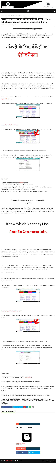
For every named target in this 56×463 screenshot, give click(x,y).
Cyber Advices (5, 24)
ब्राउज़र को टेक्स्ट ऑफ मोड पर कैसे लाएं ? (9, 125)
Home (43, 461)
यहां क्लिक (21, 182)
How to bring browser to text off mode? (11, 311)
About (47, 461)
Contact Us (52, 461)
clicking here (28, 377)
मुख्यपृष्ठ (2, 15)
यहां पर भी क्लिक (5, 99)
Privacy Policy (19, 427)
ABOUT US (18, 428)
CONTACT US (31, 427)
